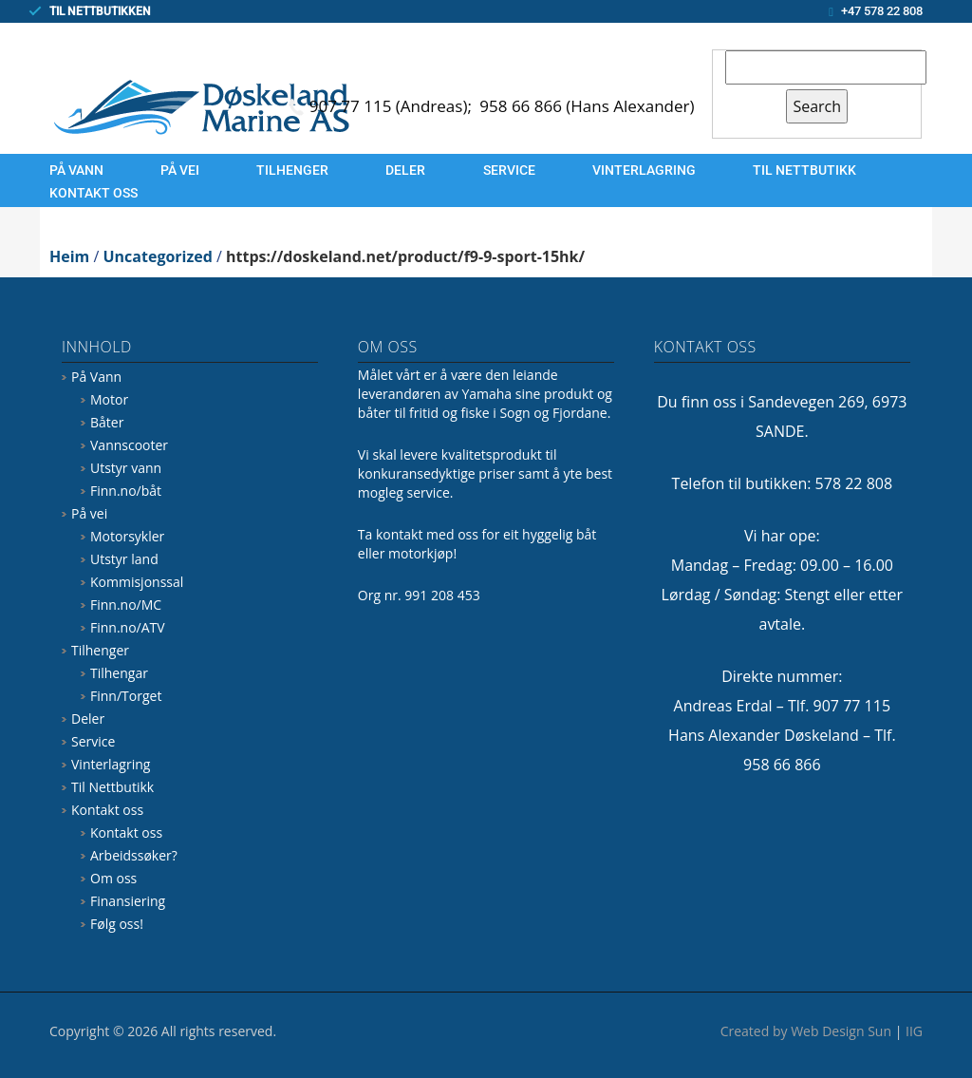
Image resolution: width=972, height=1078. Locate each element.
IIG (914, 1031)
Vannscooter (129, 445)
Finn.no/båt (125, 491)
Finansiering (127, 901)
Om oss (113, 878)
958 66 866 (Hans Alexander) (586, 106)
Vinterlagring (644, 170)
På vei (179, 170)
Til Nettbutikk (804, 170)
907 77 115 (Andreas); (393, 106)
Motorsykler (127, 536)
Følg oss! (116, 924)
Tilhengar (119, 673)
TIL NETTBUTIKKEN (100, 11)
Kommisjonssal (136, 582)
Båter (106, 422)
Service (509, 170)
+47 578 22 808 (882, 11)
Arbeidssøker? (134, 855)
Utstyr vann (125, 468)
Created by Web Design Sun (805, 1031)
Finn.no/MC (125, 605)
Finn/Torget (125, 696)
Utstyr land (124, 559)
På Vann (76, 170)
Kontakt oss (93, 192)
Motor (109, 399)
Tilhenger (292, 170)
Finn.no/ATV (127, 627)
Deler (405, 170)
